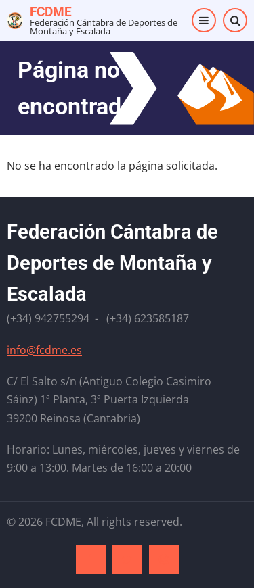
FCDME (51, 12)
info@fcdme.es (44, 350)
